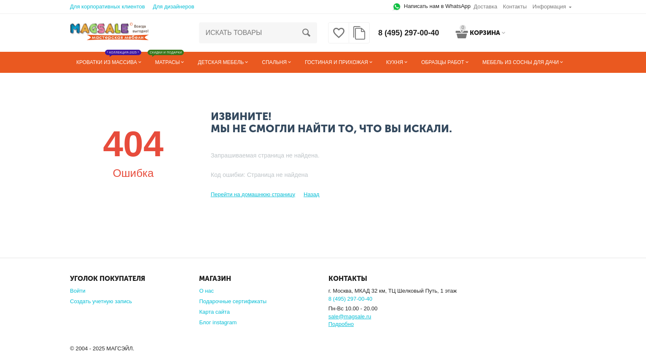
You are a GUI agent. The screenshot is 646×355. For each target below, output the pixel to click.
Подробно (341, 324)
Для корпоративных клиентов (107, 6)
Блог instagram (218, 322)
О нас (206, 291)
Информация (549, 6)
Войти (77, 291)
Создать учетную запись (101, 301)
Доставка (485, 6)
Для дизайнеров (173, 6)
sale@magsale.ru (349, 316)
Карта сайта (214, 312)
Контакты (515, 6)
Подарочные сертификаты (232, 301)
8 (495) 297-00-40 (408, 33)
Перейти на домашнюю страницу (253, 194)
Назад (311, 194)
